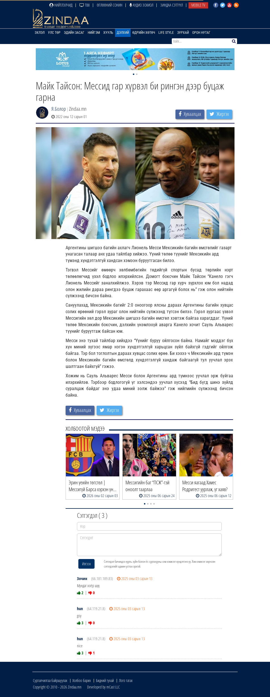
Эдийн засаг (74, 33)
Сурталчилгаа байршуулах (50, 680)
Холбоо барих (81, 680)
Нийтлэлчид (60, 5)
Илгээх (86, 563)
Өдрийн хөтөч (143, 33)
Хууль (108, 33)
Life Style (166, 33)
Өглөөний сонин (109, 5)
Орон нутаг (201, 33)
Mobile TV (198, 5)
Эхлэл (40, 33)
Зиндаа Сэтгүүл (171, 5)
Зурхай (183, 33)
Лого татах (126, 680)
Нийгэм (94, 33)
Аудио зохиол (141, 5)
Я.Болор (58, 108)
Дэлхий (123, 33)
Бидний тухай (105, 680)
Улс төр (54, 33)
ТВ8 (84, 5)
